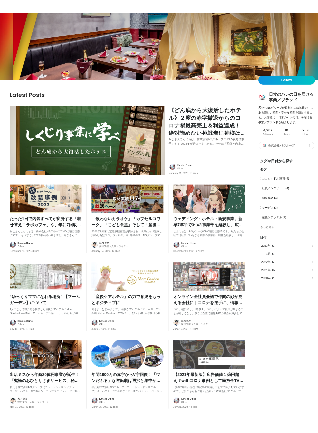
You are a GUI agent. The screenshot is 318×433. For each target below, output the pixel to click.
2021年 (266, 270)
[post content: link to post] (207, 126)
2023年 (266, 245)
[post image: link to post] (87, 141)
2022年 (266, 261)
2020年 (266, 278)
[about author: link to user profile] (209, 167)
